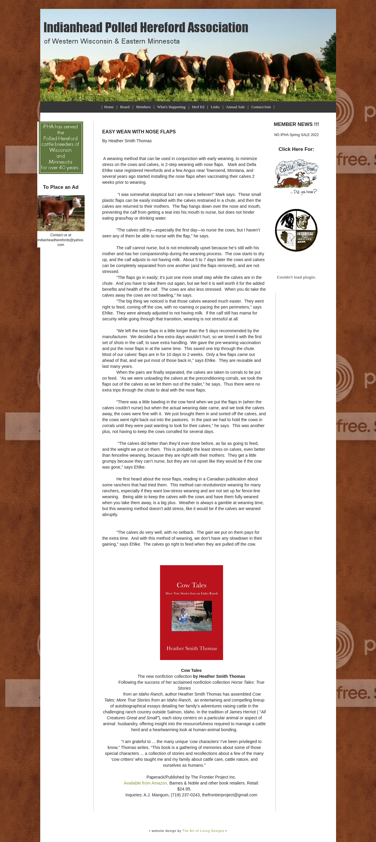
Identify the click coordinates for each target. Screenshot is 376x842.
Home (109, 107)
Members (143, 107)
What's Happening (171, 107)
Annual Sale (235, 107)
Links (215, 107)
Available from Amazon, (147, 783)
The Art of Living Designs (204, 831)
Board (125, 107)
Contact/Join (261, 107)
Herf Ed (198, 107)
